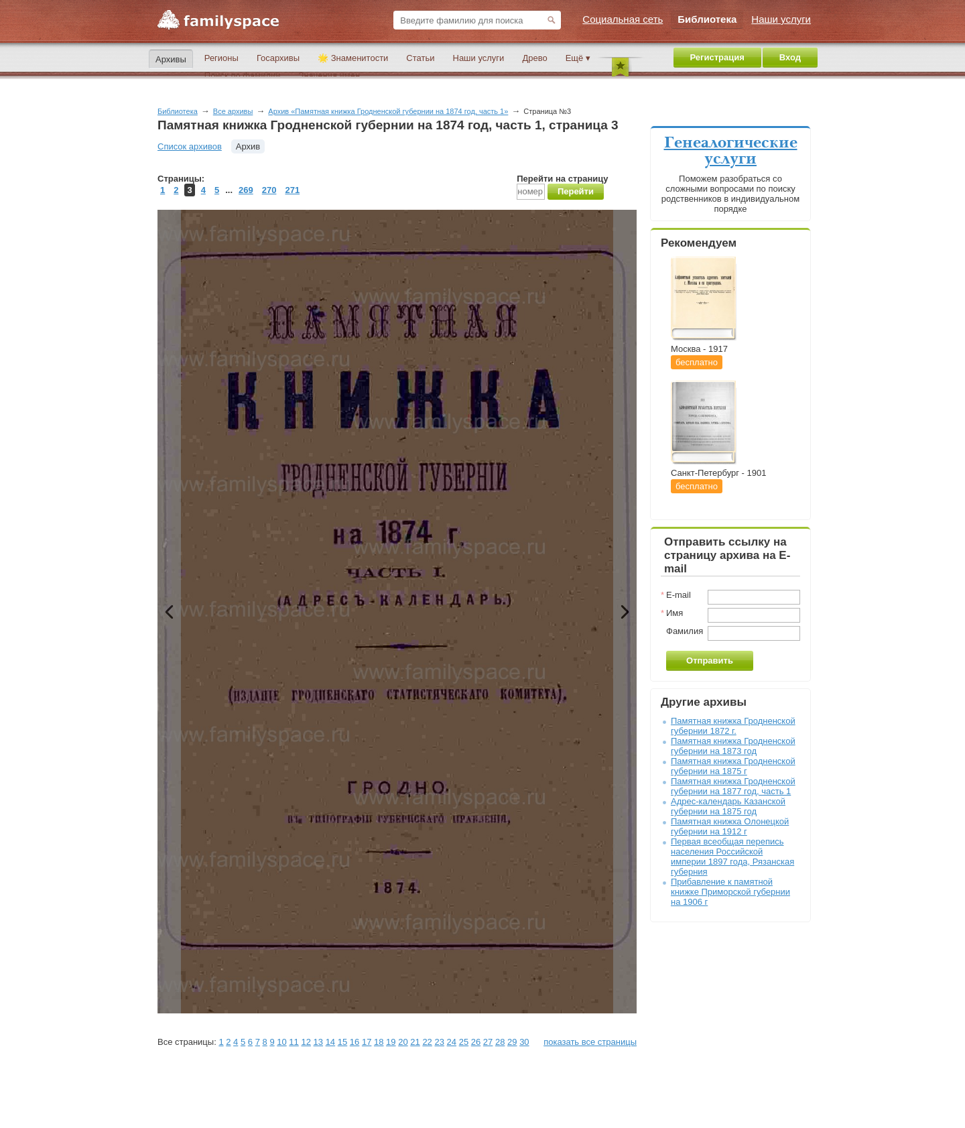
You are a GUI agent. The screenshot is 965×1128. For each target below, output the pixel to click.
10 (281, 1042)
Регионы (221, 58)
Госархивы (278, 58)
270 (269, 190)
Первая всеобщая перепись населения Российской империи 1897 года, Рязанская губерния (732, 856)
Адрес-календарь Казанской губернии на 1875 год (728, 806)
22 (427, 1042)
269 (246, 190)
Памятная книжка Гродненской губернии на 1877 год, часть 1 (733, 786)
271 (292, 190)
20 (402, 1042)
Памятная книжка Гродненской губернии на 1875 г (733, 766)
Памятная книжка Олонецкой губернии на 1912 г (730, 826)
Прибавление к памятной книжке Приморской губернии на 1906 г (730, 892)
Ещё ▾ (578, 58)
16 (354, 1042)
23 (439, 1042)
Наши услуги (479, 58)
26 (475, 1042)
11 (293, 1042)
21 (415, 1042)
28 (500, 1042)
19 (390, 1042)
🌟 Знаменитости (353, 58)
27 (488, 1042)
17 (366, 1042)
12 (305, 1042)
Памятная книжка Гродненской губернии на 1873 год (733, 746)
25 (463, 1042)
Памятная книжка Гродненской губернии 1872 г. (733, 726)
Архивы (170, 59)
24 (451, 1042)
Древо (534, 58)
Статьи (420, 58)
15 (342, 1042)
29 (512, 1042)
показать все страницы (590, 1042)
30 (524, 1042)
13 (318, 1042)
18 (378, 1042)
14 (330, 1042)
